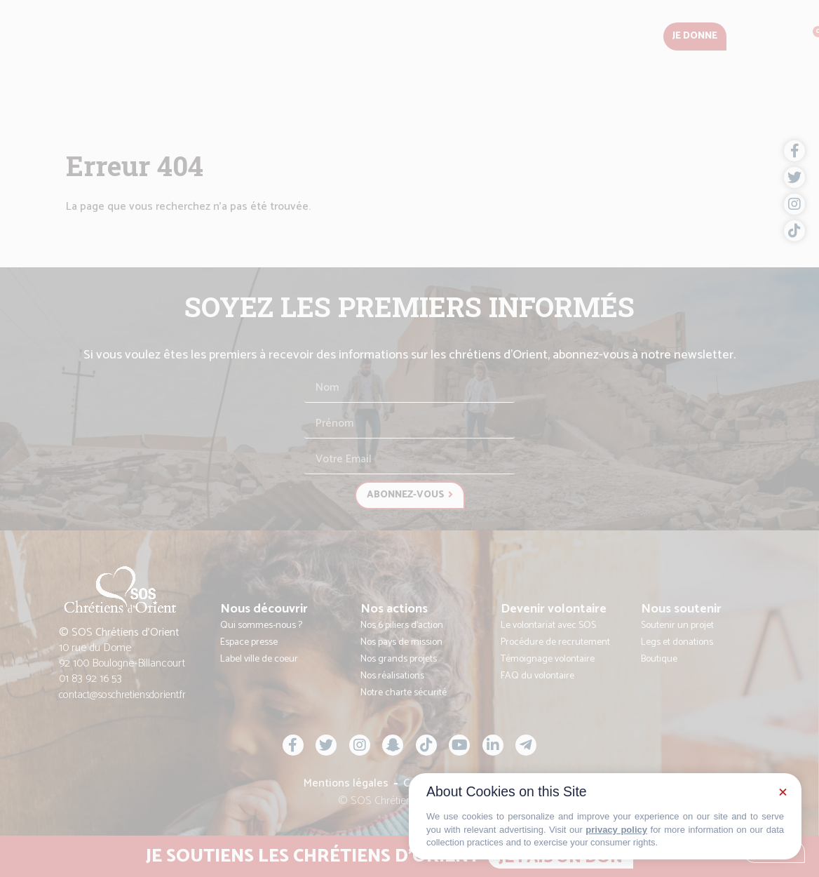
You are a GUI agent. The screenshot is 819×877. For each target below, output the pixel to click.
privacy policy (616, 829)
